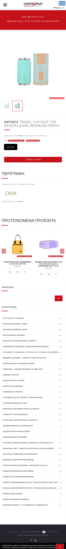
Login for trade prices (57, 98)
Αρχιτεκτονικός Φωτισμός (14, 335)
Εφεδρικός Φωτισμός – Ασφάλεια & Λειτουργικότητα (24, 358)
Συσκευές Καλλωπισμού (13, 386)
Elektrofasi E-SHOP (37, 17)
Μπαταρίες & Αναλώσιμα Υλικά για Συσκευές (21, 409)
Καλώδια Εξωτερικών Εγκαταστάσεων (18, 477)
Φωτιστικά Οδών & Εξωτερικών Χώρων (18, 363)
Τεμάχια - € (59, 8)
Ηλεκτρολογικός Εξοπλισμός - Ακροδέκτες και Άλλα (25, 465)
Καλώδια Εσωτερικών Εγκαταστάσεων (18, 471)
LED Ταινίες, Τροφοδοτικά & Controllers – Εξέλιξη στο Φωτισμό (30, 352)
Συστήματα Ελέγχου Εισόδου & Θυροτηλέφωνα (23, 397)
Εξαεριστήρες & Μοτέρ (12, 494)
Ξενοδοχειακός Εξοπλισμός (15, 437)
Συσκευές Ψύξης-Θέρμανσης (15, 414)
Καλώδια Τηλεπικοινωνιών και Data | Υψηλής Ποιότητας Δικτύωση (30, 482)
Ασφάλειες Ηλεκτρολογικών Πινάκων (18, 460)
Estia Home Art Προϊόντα (16, 140)
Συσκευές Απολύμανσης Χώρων (16, 431)
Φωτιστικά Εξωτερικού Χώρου (15, 329)
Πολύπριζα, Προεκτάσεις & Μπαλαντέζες (20, 454)
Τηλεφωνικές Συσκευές (13, 392)
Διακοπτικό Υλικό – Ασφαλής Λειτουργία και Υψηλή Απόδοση (28, 448)
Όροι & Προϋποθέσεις (25, 535)
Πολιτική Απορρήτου (41, 535)
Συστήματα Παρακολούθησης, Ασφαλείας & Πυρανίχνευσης (28, 443)
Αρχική (24, 17)
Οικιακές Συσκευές (11, 375)
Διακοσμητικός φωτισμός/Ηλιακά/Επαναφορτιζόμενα (26, 346)
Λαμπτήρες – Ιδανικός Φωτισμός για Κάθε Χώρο (23, 369)
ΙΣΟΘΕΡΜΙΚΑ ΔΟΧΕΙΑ (33, 140)
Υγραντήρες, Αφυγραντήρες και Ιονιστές (20, 420)
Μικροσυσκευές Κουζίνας (13, 380)
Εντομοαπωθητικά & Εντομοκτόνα (18, 426)
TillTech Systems (50, 532)
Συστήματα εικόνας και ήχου (15, 403)
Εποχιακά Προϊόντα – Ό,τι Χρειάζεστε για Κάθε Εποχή (25, 505)
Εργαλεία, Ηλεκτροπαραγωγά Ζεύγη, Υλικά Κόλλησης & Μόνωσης (30, 488)
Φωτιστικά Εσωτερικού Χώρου (15, 324)
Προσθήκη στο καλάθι (33, 160)
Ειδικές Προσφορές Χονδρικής (16, 499)
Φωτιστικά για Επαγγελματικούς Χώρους (19, 341)
